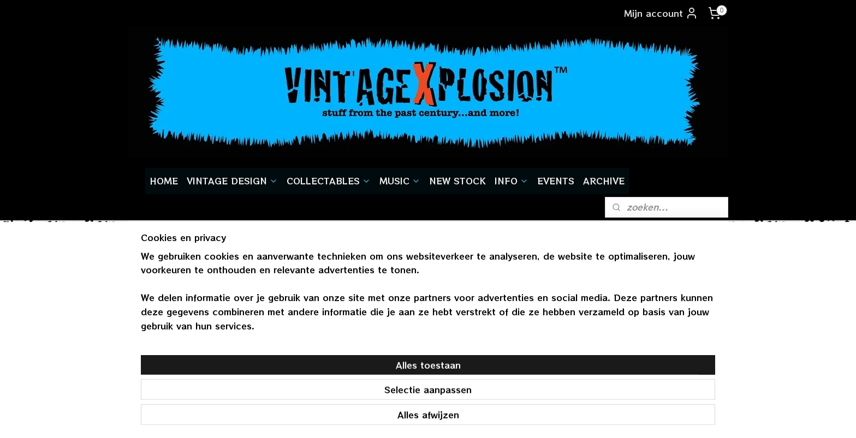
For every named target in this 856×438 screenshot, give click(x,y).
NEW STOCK (457, 180)
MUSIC (399, 180)
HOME (164, 180)
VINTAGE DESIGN (232, 180)
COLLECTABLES (329, 180)
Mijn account (661, 13)
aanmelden (286, 356)
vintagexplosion (648, 310)
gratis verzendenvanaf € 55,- (175, 319)
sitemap (395, 417)
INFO (511, 180)
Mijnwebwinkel (559, 417)
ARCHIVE (604, 180)
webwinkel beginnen (460, 417)
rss (418, 417)
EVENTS (555, 180)
